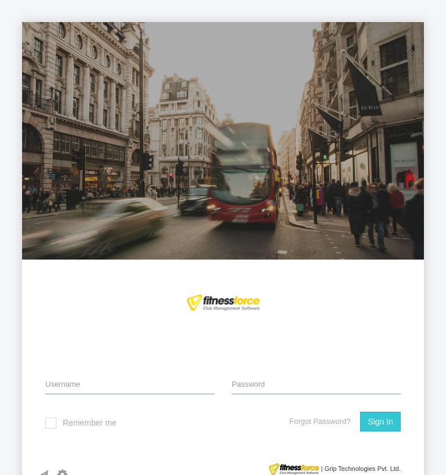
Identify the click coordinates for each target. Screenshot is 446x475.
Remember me (81, 423)
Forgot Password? (320, 421)
